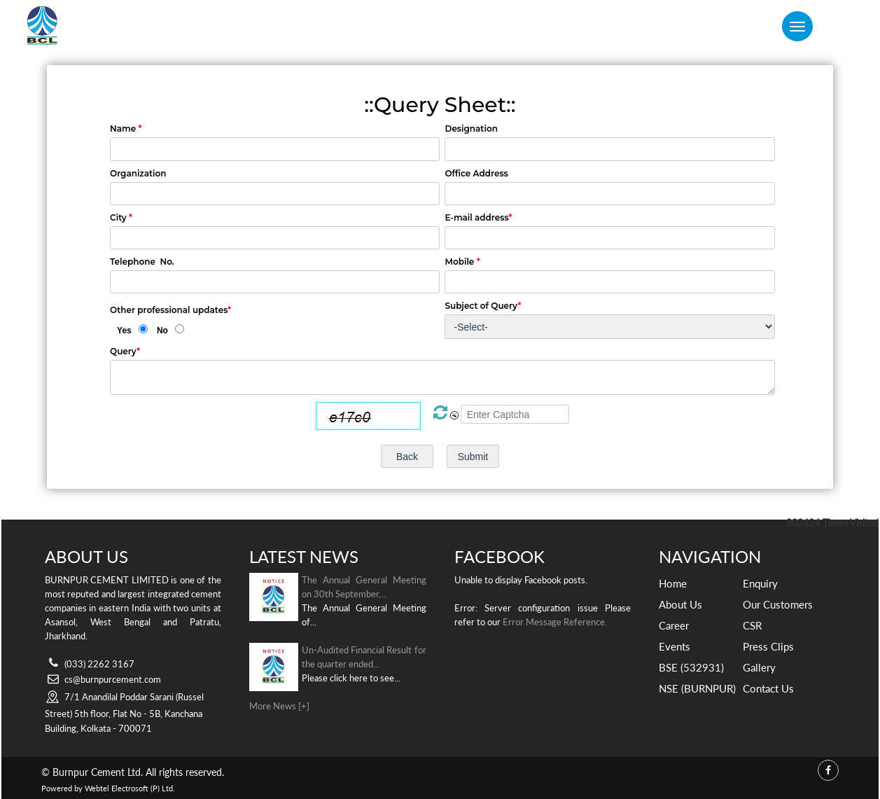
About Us (680, 604)
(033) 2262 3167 (99, 663)
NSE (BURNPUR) (697, 688)
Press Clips (768, 646)
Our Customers (778, 604)
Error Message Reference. (555, 621)
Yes (124, 330)
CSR (752, 625)
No (162, 330)
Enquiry (760, 583)
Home (673, 583)
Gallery (759, 667)
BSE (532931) (691, 667)
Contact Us (768, 688)
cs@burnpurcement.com (112, 679)
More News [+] (279, 705)
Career (674, 625)
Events (674, 646)
